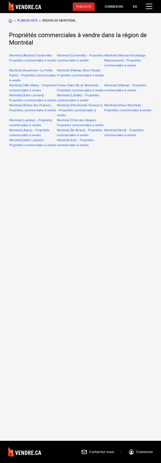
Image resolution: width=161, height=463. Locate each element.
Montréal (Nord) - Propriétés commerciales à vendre (124, 132)
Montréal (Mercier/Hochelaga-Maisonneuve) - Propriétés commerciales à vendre (125, 60)
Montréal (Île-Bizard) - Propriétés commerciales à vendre (79, 132)
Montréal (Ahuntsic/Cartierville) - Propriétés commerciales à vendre (32, 58)
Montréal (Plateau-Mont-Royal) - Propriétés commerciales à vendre (80, 73)
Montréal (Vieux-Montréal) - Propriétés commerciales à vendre (127, 107)
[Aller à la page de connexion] (113, 6)
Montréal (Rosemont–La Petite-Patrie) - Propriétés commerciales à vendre (32, 75)
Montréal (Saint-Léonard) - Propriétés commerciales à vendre (32, 97)
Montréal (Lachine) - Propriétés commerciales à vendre (30, 122)
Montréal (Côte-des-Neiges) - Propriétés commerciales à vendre (80, 122)
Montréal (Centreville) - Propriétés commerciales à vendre (80, 58)
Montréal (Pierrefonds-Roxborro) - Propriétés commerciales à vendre (80, 110)
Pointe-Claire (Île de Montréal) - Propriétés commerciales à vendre (80, 87)
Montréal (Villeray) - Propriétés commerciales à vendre (125, 87)
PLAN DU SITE (27, 20)
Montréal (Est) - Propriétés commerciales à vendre (75, 142)
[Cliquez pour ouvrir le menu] (148, 6)
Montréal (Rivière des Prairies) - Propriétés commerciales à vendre (32, 107)
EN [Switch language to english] (135, 7)
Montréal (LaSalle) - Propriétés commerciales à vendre (78, 97)
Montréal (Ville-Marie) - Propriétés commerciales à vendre (32, 87)
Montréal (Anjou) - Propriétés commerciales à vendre (29, 132)
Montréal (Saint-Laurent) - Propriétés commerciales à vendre (32, 142)
